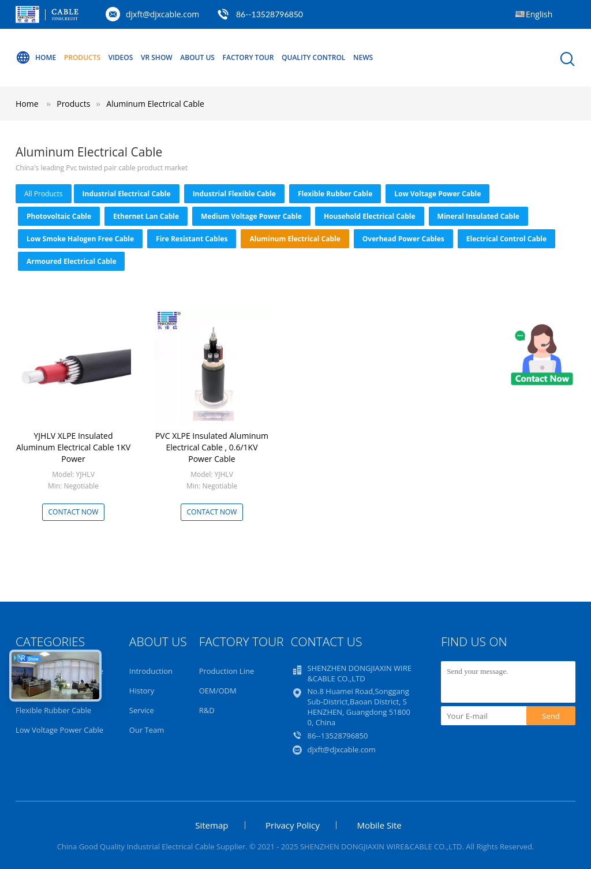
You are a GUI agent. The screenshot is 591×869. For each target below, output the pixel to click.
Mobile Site (379, 825)
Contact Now (73, 512)
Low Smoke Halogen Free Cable (80, 239)
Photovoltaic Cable (59, 216)
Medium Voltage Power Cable (251, 216)
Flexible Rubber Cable (335, 194)
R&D (207, 710)
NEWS (363, 57)
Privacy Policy (292, 825)
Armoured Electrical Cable (71, 261)
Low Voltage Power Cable (437, 194)
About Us (197, 57)
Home (36, 58)
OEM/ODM (218, 690)
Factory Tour (248, 57)
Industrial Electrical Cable (127, 194)
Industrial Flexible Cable (234, 194)
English (539, 14)
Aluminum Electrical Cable (155, 103)
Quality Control (313, 57)
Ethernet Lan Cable (146, 216)
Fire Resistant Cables (191, 239)
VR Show (157, 57)
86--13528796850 (269, 14)
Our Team (146, 730)
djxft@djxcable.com (162, 14)
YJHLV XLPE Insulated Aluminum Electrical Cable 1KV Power (73, 447)
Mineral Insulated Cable (478, 216)
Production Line (227, 671)
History (141, 690)
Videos (121, 57)
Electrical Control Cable (506, 239)
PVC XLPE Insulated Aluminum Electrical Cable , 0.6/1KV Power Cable (211, 447)
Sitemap (211, 825)
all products (43, 194)
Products (82, 57)
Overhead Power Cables (403, 239)
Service (141, 710)
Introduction (151, 671)
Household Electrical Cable (370, 216)
